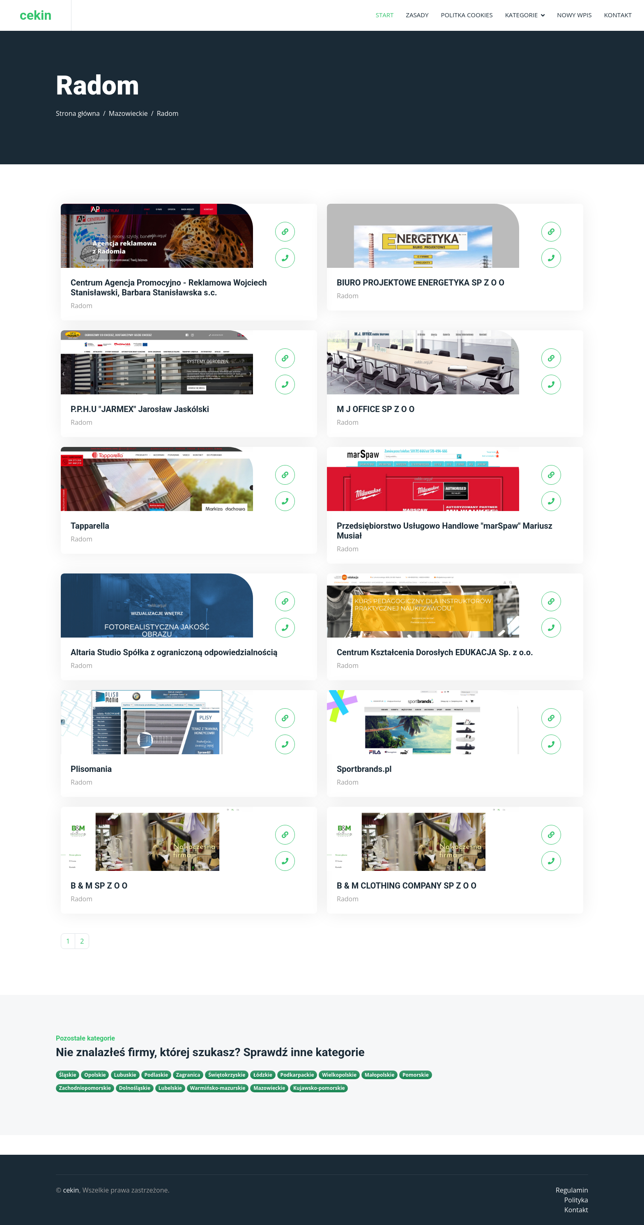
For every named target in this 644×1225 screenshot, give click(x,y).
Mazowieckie (128, 113)
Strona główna (78, 113)
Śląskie (67, 1074)
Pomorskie (415, 1074)
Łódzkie (262, 1074)
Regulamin (572, 1190)
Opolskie (95, 1074)
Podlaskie (156, 1074)
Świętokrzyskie (226, 1074)
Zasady (417, 15)
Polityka (576, 1199)
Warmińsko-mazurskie (218, 1088)
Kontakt (618, 15)
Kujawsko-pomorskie (319, 1088)
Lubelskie (170, 1088)
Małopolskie (380, 1074)
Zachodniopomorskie (85, 1088)
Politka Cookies (466, 15)
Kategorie (521, 15)
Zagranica (188, 1074)
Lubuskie (125, 1074)
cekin (71, 1190)
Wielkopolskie (339, 1074)
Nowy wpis (574, 15)
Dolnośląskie (134, 1088)
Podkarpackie (297, 1074)
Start (385, 15)
